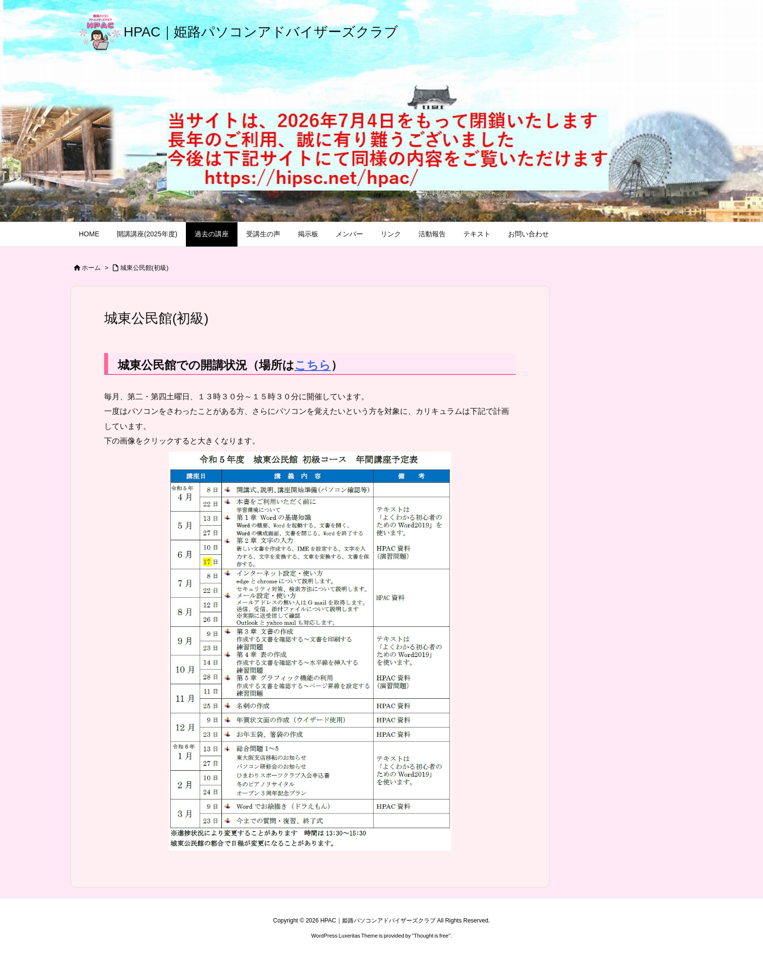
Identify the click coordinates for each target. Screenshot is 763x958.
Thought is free (431, 936)
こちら (312, 365)
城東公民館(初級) (144, 267)
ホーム (91, 267)
